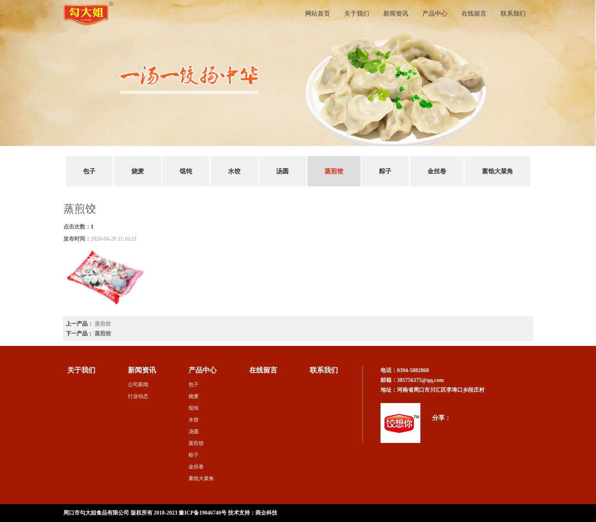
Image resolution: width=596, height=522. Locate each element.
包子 (89, 171)
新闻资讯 (395, 13)
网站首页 (317, 13)
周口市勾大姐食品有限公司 (96, 513)
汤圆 (282, 171)
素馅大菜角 (497, 171)
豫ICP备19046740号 (202, 513)
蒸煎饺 (334, 171)
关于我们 (356, 13)
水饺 (234, 171)
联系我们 (513, 13)
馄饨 (186, 171)
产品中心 (434, 13)
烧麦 (137, 171)
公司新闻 (138, 384)
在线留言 (473, 13)
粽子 (385, 171)
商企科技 (266, 513)
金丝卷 (436, 171)
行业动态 (138, 396)
